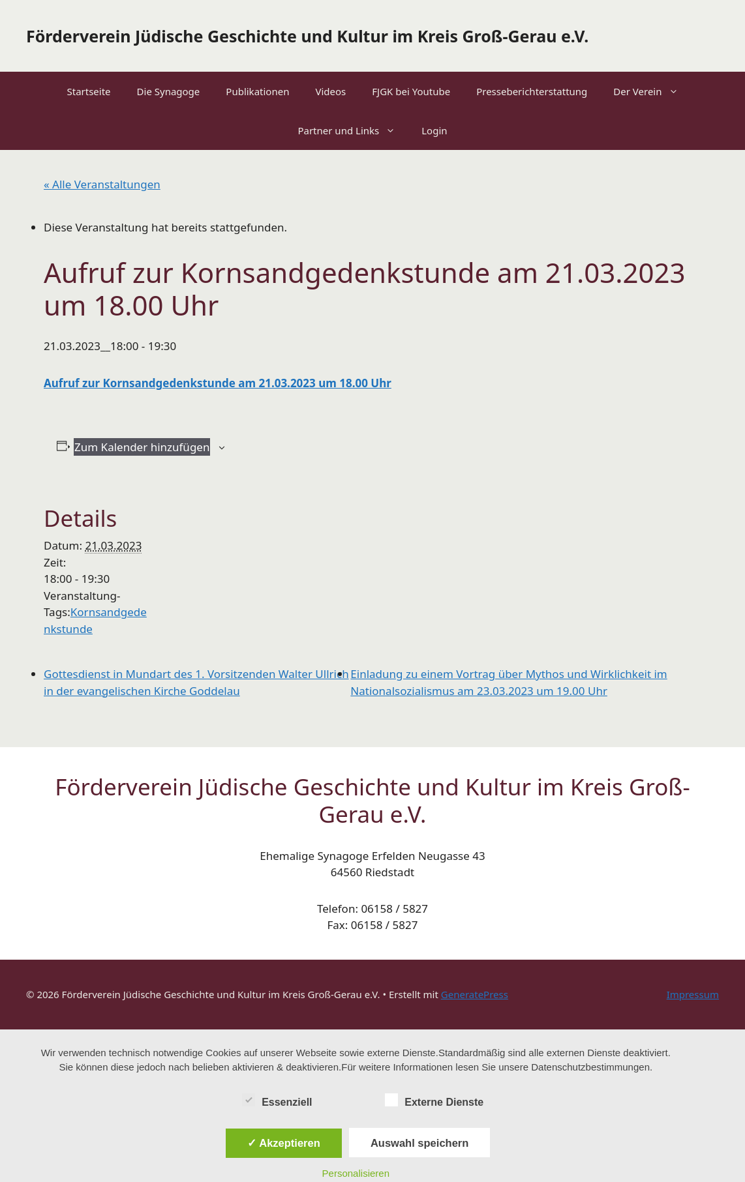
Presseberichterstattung (531, 91)
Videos (330, 91)
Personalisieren (355, 1173)
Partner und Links (352, 130)
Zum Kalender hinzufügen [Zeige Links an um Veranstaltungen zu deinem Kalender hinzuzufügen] (141, 446)
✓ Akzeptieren (283, 1143)
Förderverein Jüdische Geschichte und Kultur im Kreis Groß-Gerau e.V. (307, 36)
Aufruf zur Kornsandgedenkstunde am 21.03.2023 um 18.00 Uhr (217, 383)
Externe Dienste (434, 1100)
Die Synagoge (168, 91)
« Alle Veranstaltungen (102, 184)
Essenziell (277, 1100)
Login (434, 130)
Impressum (693, 994)
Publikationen (257, 91)
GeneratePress (474, 994)
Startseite (88, 91)
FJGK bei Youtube (411, 91)
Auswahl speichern (419, 1143)
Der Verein (652, 91)
